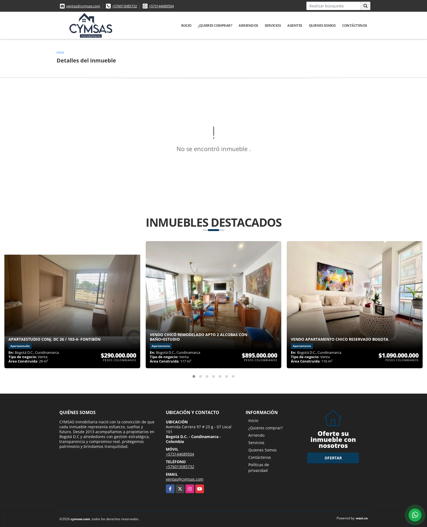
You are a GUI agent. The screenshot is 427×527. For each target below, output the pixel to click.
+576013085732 (124, 6)
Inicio (186, 25)
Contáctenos (354, 25)
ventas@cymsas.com (83, 6)
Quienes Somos (322, 25)
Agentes (294, 25)
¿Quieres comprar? (215, 25)
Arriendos (248, 25)
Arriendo (256, 435)
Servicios (273, 25)
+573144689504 (161, 6)
